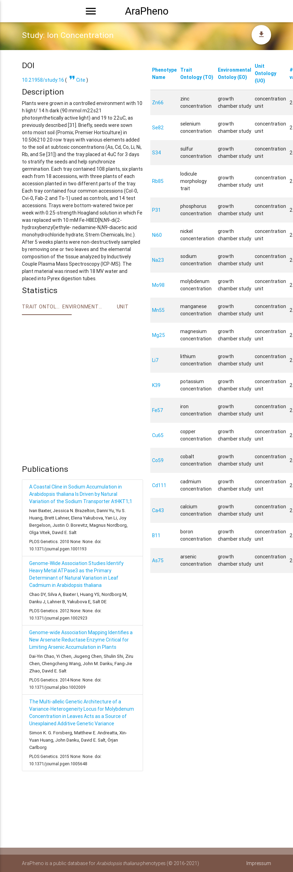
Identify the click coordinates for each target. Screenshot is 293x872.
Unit (123, 307)
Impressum (258, 863)
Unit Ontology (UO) (265, 73)
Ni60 (157, 235)
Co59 (158, 460)
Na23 (158, 260)
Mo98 (158, 285)
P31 (156, 210)
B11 (156, 535)
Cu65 (158, 435)
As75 (158, 560)
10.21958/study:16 (43, 80)
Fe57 (157, 410)
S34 (156, 153)
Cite (76, 80)
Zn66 (158, 102)
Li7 (155, 360)
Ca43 (158, 510)
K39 (156, 385)
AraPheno (146, 11)
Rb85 (158, 181)
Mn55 (158, 310)
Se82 (158, 127)
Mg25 (158, 335)
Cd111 (159, 485)
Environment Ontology (82, 307)
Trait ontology (42, 307)
